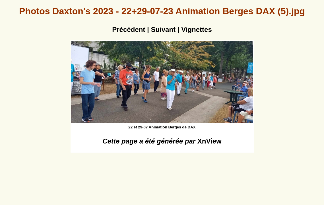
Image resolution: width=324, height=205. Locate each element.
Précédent (128, 29)
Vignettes (196, 29)
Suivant (163, 29)
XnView (209, 141)
